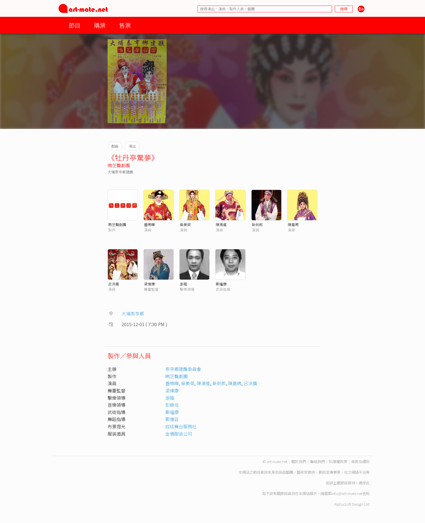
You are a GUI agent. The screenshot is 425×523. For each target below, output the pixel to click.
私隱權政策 (338, 461)
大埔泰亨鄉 (133, 313)
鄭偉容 (172, 419)
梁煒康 (149, 284)
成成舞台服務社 (181, 426)
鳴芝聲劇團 (119, 165)
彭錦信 (172, 404)
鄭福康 (221, 284)
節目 (74, 25)
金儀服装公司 (178, 433)
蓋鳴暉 (149, 224)
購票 (100, 25)
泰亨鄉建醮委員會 (183, 369)
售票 (125, 25)
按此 (366, 482)
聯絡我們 (317, 461)
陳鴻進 (221, 224)
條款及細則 (360, 461)
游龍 (183, 284)
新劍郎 (257, 224)
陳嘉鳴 (293, 224)
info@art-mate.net (346, 493)
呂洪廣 (113, 284)
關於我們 (298, 461)
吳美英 (185, 224)
